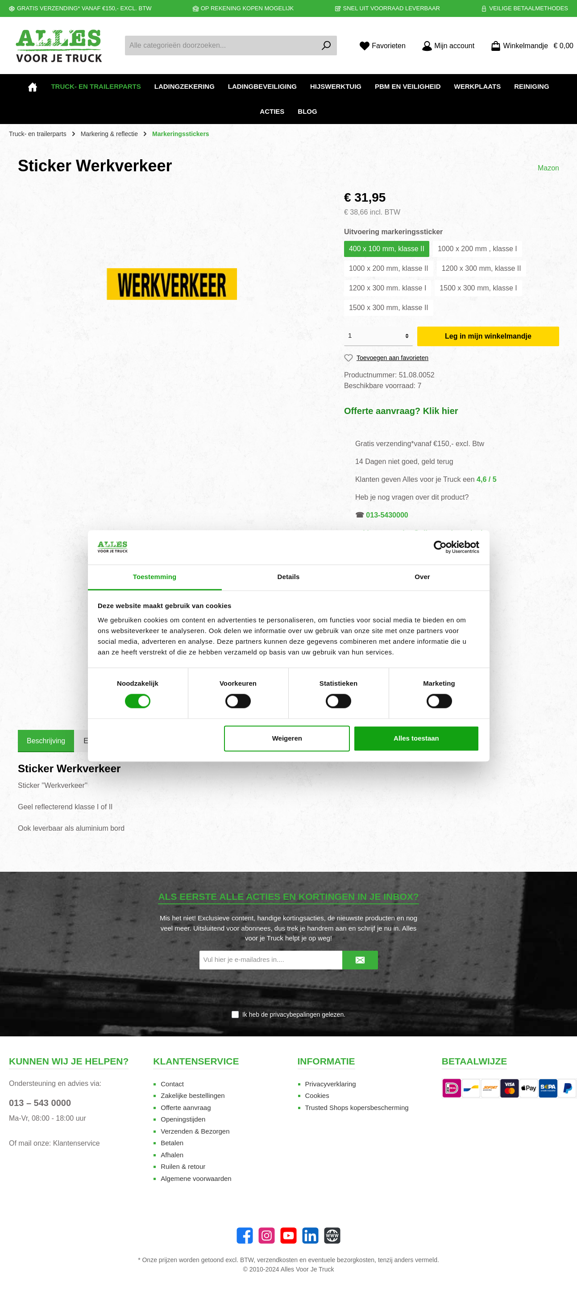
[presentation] (289, 990)
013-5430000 (387, 515)
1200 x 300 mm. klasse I (387, 288)
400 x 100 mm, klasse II (386, 249)
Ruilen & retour (183, 1166)
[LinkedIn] (310, 1236)
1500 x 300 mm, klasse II (388, 307)
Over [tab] (422, 576)
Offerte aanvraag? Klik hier (401, 411)
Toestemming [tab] (155, 576)
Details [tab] (289, 576)
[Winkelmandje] (529, 46)
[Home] (32, 86)
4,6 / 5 (486, 479)
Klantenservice (76, 1143)
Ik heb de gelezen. (293, 1014)
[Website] (332, 1236)
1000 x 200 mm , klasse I (477, 249)
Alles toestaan (416, 738)
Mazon (548, 168)
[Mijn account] (448, 46)
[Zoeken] (326, 45)
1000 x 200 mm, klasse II (388, 268)
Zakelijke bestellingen (192, 1095)
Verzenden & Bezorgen (195, 1131)
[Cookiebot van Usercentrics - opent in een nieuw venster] (440, 547)
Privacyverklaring (330, 1084)
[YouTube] (288, 1236)
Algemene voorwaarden (196, 1178)
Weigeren (287, 738)
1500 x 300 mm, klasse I (478, 288)
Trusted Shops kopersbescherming (357, 1107)
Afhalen (172, 1155)
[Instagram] (267, 1236)
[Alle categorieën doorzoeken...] (220, 45)
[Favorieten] (382, 46)
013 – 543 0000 (40, 1103)
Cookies (317, 1095)
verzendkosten (277, 1259)
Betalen (172, 1143)
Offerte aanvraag (186, 1107)
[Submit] (360, 960)
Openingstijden (183, 1119)
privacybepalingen (295, 1014)
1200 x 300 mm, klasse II (481, 268)
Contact (172, 1084)
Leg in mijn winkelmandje (488, 336)
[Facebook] (245, 1236)
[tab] (46, 741)
